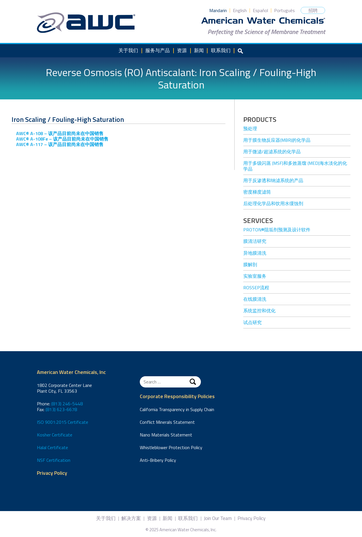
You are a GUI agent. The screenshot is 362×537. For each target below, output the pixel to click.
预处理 (250, 128)
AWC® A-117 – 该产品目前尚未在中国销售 (59, 144)
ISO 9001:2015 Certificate (62, 422)
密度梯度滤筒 (257, 191)
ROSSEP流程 (256, 287)
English (240, 10)
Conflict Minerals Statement (167, 422)
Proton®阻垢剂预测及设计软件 (276, 229)
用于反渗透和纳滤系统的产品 (273, 180)
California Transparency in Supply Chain (177, 409)
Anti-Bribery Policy (158, 460)
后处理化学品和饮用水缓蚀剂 (273, 203)
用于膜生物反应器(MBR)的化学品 (276, 140)
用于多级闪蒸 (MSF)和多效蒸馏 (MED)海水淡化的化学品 (295, 166)
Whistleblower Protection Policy (171, 447)
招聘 (313, 10)
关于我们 (128, 50)
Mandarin (218, 10)
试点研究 (252, 322)
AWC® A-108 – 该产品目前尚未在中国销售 (59, 133)
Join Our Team (218, 518)
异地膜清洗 (254, 252)
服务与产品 (157, 50)
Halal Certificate (52, 447)
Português (284, 10)
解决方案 (131, 518)
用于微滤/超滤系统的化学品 (272, 151)
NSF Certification (53, 460)
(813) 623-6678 (61, 409)
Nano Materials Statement (166, 434)
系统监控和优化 (259, 310)
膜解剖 (250, 264)
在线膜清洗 (254, 299)
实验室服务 (254, 276)
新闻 (199, 50)
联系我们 (221, 50)
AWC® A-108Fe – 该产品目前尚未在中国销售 (62, 138)
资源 (182, 50)
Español (260, 10)
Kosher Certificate (54, 434)
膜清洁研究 (254, 241)
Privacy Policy (52, 473)
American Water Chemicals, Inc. (86, 22)
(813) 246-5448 (67, 403)
